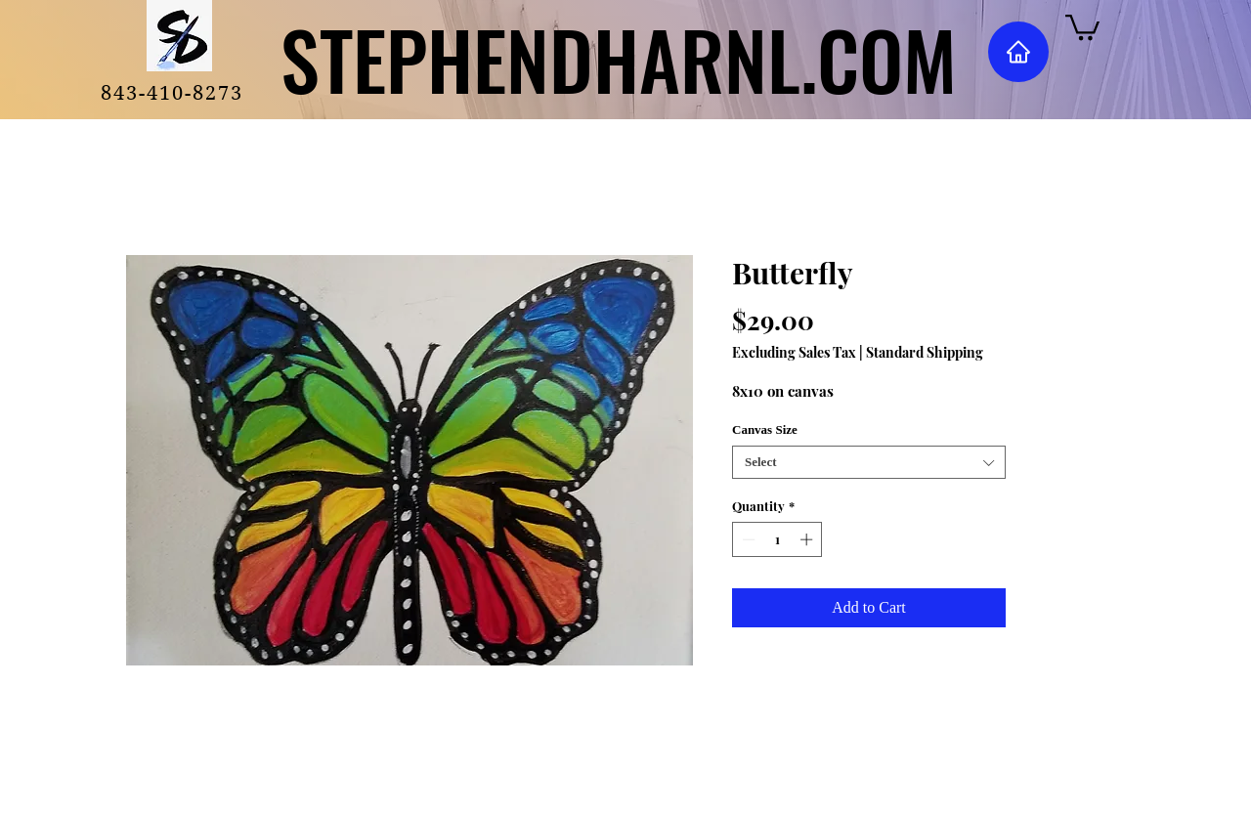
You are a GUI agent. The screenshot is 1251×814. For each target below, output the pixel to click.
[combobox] (869, 462)
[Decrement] (746, 539)
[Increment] (808, 539)
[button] (1082, 26)
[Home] (1018, 51)
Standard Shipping (924, 352)
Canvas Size (765, 429)
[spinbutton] (777, 539)
